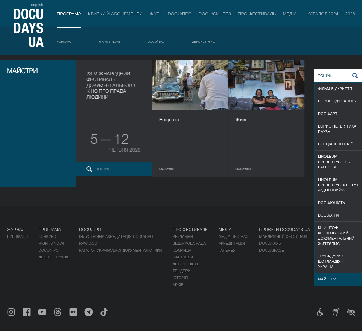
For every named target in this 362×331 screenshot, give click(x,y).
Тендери (182, 271)
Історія (180, 278)
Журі (155, 13)
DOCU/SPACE (271, 250)
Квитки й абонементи (115, 13)
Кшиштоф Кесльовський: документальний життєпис (336, 235)
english (37, 5)
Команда (182, 250)
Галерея (227, 250)
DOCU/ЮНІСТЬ (331, 203)
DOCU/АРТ (327, 114)
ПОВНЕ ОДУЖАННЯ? (337, 101)
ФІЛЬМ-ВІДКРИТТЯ (335, 89)
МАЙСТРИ (327, 279)
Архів (178, 285)
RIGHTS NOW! (109, 41)
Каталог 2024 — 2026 (331, 13)
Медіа (290, 13)
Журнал (16, 229)
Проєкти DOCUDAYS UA (284, 229)
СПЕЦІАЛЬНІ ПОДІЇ (335, 144)
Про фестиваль (257, 13)
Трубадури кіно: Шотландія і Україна (334, 261)
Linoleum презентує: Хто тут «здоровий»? (338, 185)
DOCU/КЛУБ (270, 243)
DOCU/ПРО (180, 13)
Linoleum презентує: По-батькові (334, 161)
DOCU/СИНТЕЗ (215, 13)
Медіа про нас (233, 236)
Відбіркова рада (189, 243)
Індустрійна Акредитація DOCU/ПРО (116, 236)
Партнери (183, 257)
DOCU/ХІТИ (328, 215)
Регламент (184, 236)
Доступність (186, 264)
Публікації (17, 236)
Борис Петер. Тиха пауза (337, 128)
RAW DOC (88, 243)
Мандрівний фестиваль (283, 236)
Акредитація (232, 243)
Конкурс (64, 41)
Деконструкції (204, 41)
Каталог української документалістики (120, 250)
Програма (69, 13)
